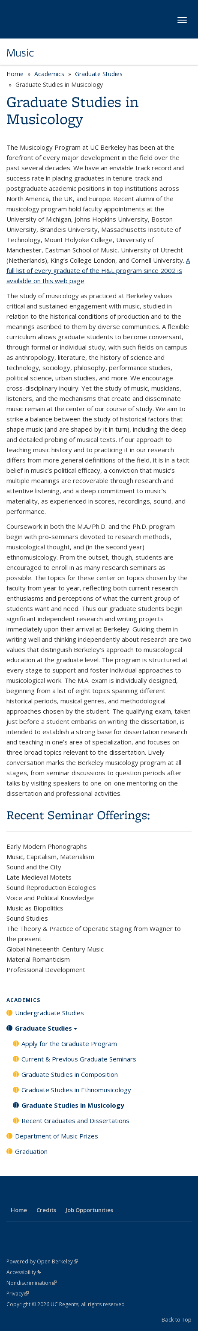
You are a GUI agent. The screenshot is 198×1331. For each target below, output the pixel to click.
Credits (46, 1210)
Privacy (17, 1293)
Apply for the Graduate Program (69, 1043)
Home (15, 74)
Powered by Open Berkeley (42, 1261)
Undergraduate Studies (49, 1012)
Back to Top (177, 1319)
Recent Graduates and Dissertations (75, 1120)
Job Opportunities (89, 1210)
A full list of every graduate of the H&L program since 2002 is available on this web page (98, 270)
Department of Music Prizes (56, 1136)
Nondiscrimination (31, 1283)
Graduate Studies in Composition (69, 1074)
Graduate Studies (99, 74)
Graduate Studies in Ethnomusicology (76, 1089)
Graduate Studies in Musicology (72, 1105)
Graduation (31, 1151)
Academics (49, 74)
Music (20, 52)
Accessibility (23, 1272)
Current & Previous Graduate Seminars (78, 1059)
